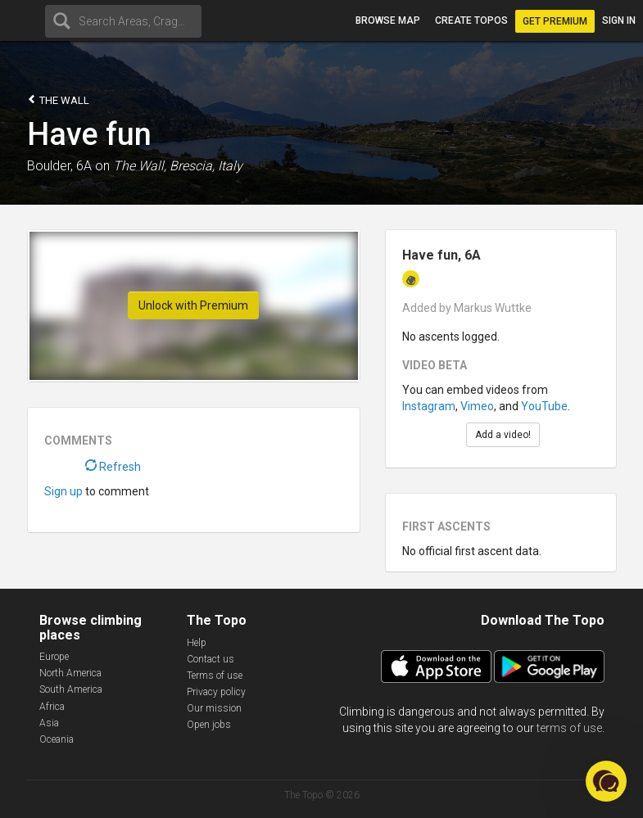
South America (70, 689)
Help (196, 643)
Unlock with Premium (193, 305)
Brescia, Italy (206, 166)
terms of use (569, 727)
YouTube (544, 406)
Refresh (113, 466)
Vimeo (477, 406)
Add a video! (503, 435)
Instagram (428, 406)
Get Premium (555, 21)
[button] (606, 781)
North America (70, 673)
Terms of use (214, 675)
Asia (49, 723)
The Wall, (139, 166)
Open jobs (209, 724)
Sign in (619, 20)
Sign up (63, 491)
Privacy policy (216, 692)
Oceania (56, 739)
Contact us (210, 659)
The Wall (58, 99)
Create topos (471, 20)
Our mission (214, 708)
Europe (54, 656)
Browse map (387, 20)
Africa (52, 706)
